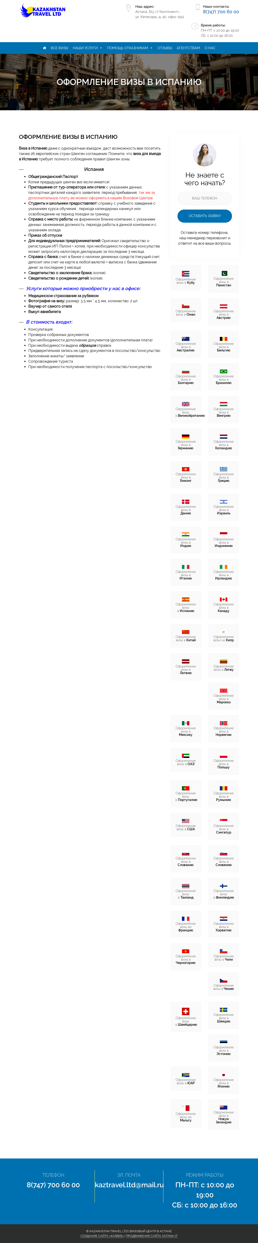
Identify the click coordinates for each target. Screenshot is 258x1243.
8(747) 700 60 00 (221, 12)
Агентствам (188, 48)
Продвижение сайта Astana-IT (152, 1236)
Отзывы (165, 48)
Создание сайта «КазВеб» (102, 1236)
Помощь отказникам (127, 48)
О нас (210, 48)
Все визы (59, 48)
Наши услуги (85, 48)
